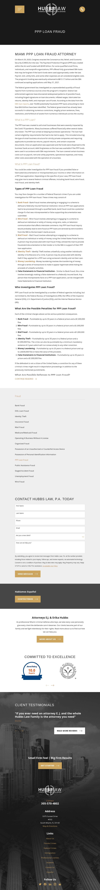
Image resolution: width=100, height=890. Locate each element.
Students (50, 863)
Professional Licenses (50, 858)
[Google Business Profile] (60, 884)
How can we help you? (23, 543)
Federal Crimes (50, 848)
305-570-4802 (50, 804)
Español (50, 872)
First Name (20, 506)
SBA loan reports (22, 104)
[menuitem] (50, 406)
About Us (50, 839)
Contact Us (50, 867)
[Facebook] (45, 884)
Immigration (50, 853)
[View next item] (52, 685)
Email (18, 528)
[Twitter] (40, 884)
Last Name (20, 514)
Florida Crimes (50, 843)
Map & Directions (50, 826)
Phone (18, 521)
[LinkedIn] (50, 884)
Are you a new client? (23, 536)
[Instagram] (55, 884)
